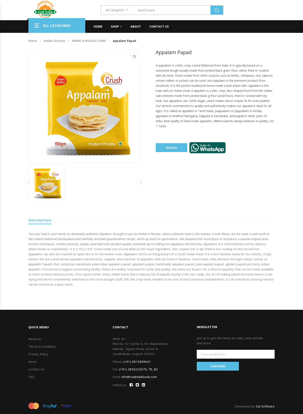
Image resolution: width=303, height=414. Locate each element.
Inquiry (171, 148)
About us (34, 339)
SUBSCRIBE (217, 366)
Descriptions (39, 220)
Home (98, 26)
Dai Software (265, 406)
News (32, 361)
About (135, 26)
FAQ (31, 377)
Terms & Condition (42, 346)
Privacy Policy (38, 354)
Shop (115, 26)
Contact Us (159, 26)
